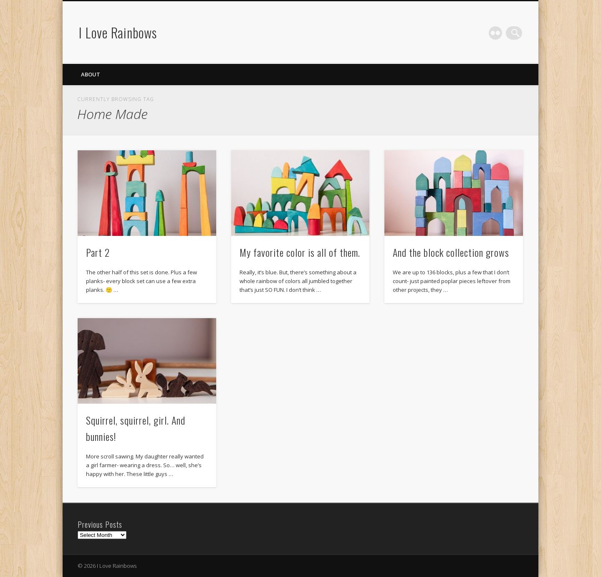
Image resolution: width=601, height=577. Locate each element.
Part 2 (98, 252)
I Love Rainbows (118, 32)
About (90, 74)
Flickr (498, 33)
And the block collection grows (451, 252)
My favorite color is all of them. (300, 252)
